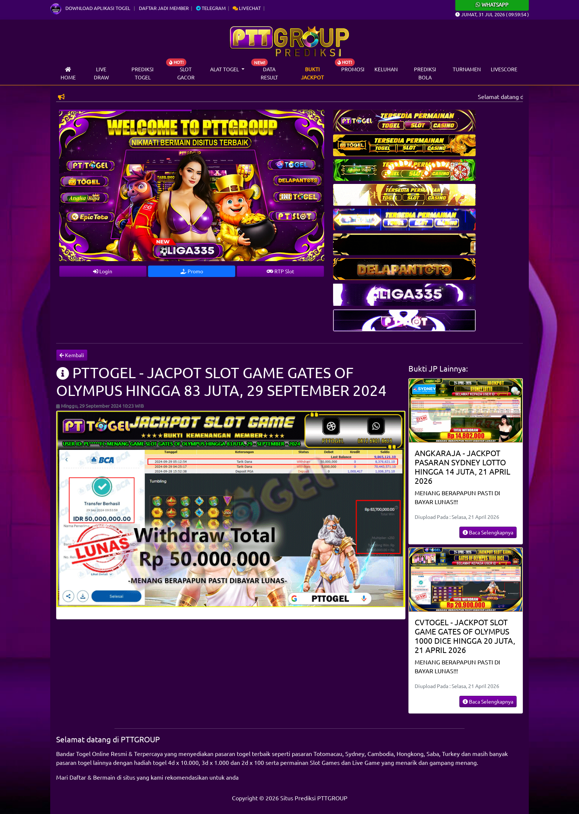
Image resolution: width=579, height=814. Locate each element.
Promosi (352, 69)
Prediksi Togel (142, 73)
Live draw (101, 73)
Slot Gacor (186, 73)
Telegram (211, 8)
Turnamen (467, 69)
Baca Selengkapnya (488, 532)
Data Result (269, 73)
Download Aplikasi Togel (90, 8)
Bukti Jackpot (312, 73)
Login (102, 271)
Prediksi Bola (425, 73)
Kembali (71, 355)
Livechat (247, 8)
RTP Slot (280, 271)
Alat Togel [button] (225, 69)
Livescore (504, 69)
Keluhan (386, 69)
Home (68, 74)
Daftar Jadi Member (164, 8)
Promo (192, 271)
